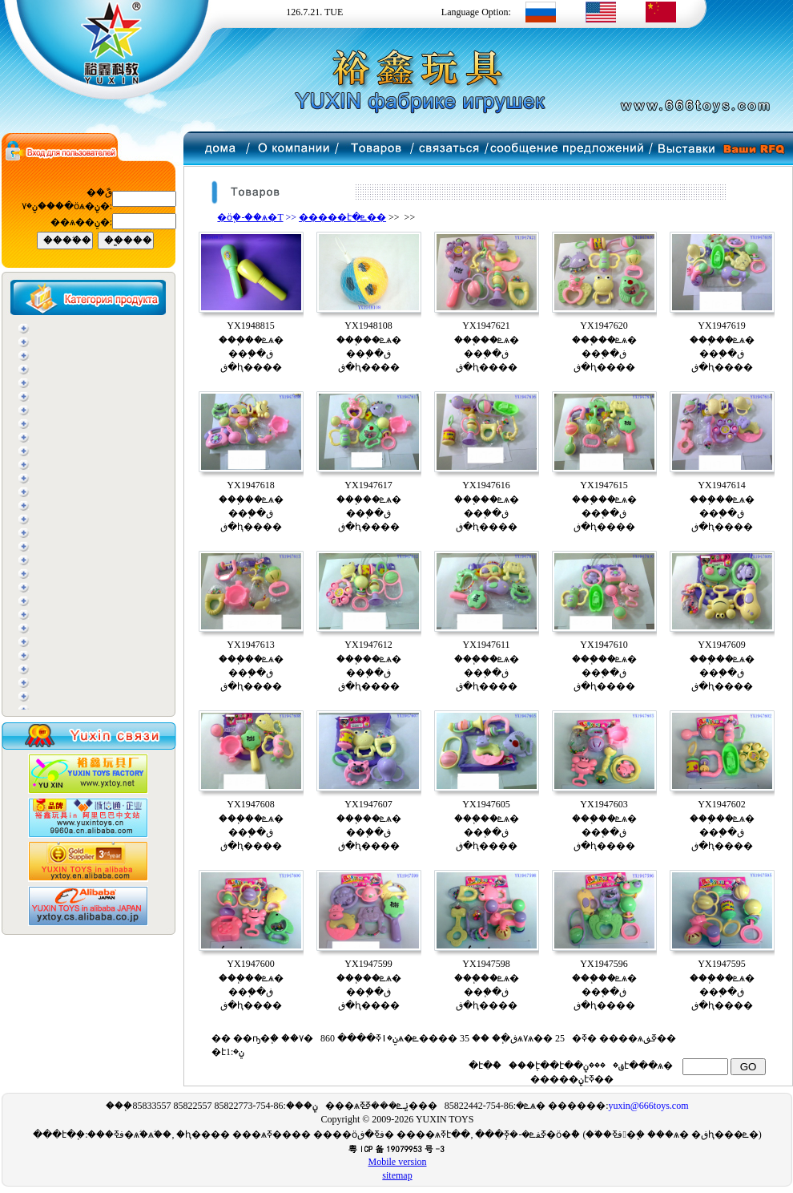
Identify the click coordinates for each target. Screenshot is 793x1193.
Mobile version (397, 1161)
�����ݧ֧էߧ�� (571, 1079)
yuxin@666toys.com (648, 1105)
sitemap (397, 1175)
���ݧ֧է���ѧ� (629, 1065)
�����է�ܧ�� (342, 217)
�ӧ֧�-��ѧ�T (250, 217)
